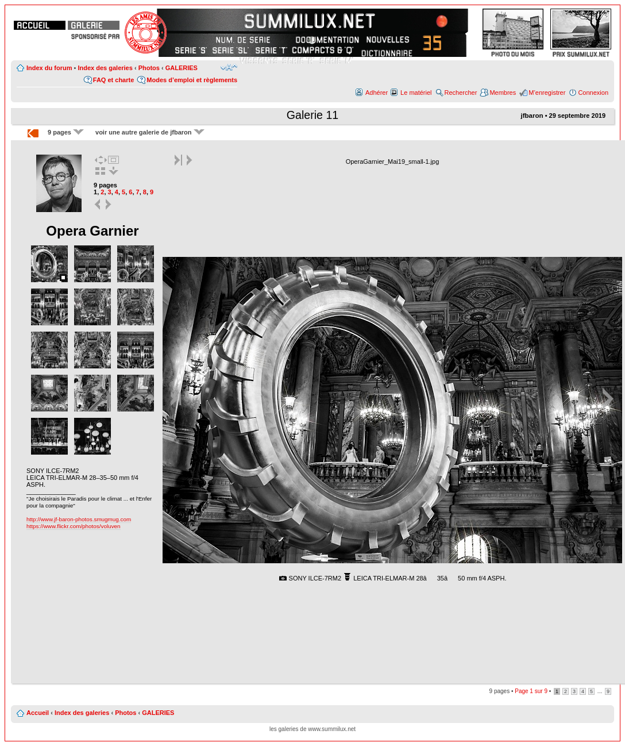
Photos (149, 67)
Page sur (531, 691)
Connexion (593, 92)
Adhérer (376, 92)
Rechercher (461, 92)
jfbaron (531, 115)
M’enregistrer (546, 92)
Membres (502, 92)
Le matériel (415, 92)
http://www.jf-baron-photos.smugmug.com (78, 519)
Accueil (37, 712)
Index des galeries (105, 67)
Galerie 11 (312, 115)
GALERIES (181, 67)
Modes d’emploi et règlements (191, 79)
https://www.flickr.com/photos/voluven (73, 526)
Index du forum (49, 67)
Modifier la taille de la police (229, 67)
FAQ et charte (113, 79)
